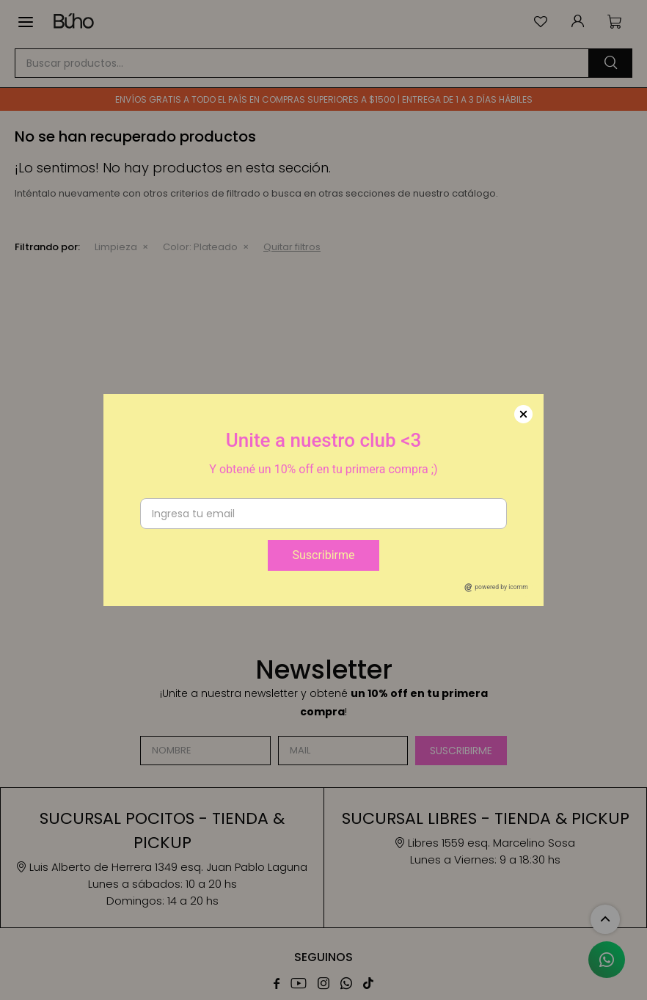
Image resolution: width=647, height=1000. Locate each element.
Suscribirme (323, 555)
